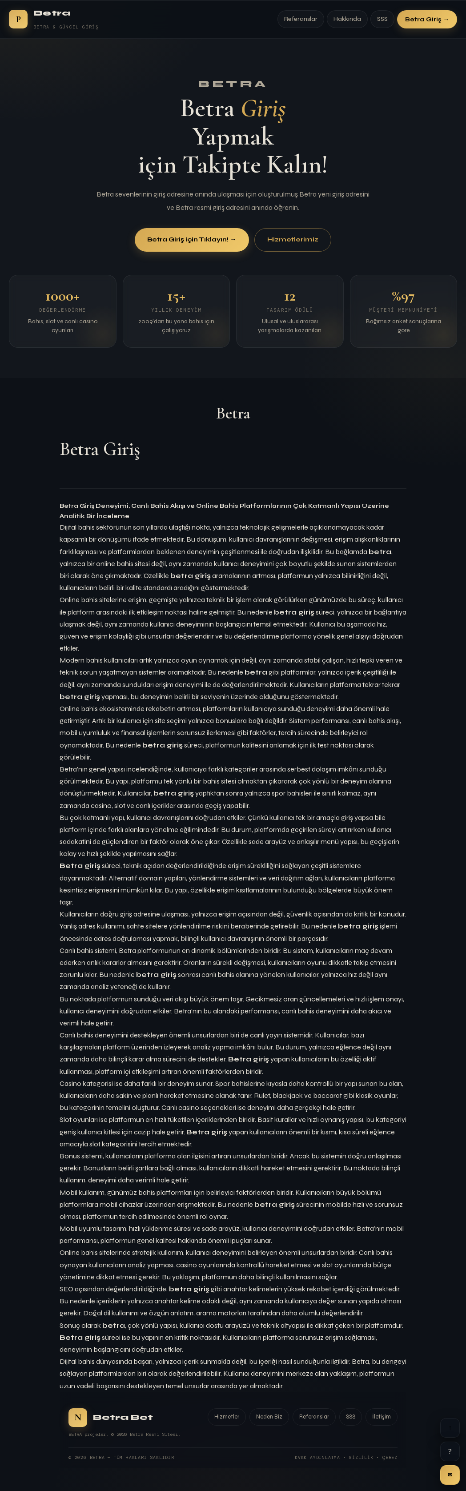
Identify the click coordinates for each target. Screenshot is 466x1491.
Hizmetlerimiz (292, 240)
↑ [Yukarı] (450, 1427)
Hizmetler (226, 1416)
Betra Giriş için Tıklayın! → (191, 240)
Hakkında (347, 19)
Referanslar (300, 19)
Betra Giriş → (427, 19)
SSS (382, 19)
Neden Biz (269, 1416)
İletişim (381, 1416)
